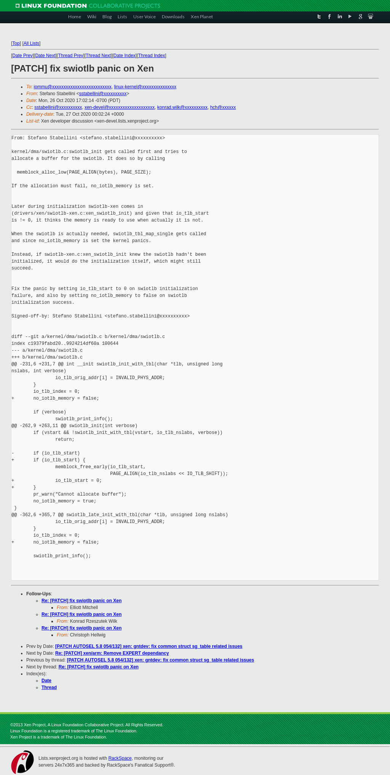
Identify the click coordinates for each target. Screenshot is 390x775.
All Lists (31, 43)
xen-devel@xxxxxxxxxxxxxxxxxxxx (120, 107)
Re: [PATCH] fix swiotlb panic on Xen (81, 600)
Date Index (124, 55)
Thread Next (98, 55)
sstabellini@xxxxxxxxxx (102, 93)
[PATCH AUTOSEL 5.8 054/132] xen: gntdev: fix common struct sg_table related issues (148, 646)
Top (15, 43)
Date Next (45, 55)
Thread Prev (70, 55)
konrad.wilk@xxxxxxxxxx (182, 107)
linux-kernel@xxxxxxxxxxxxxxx (145, 86)
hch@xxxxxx (223, 107)
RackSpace (119, 758)
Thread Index (151, 55)
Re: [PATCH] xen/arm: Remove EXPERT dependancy (112, 653)
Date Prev (22, 55)
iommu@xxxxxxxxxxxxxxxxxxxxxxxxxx (73, 86)
